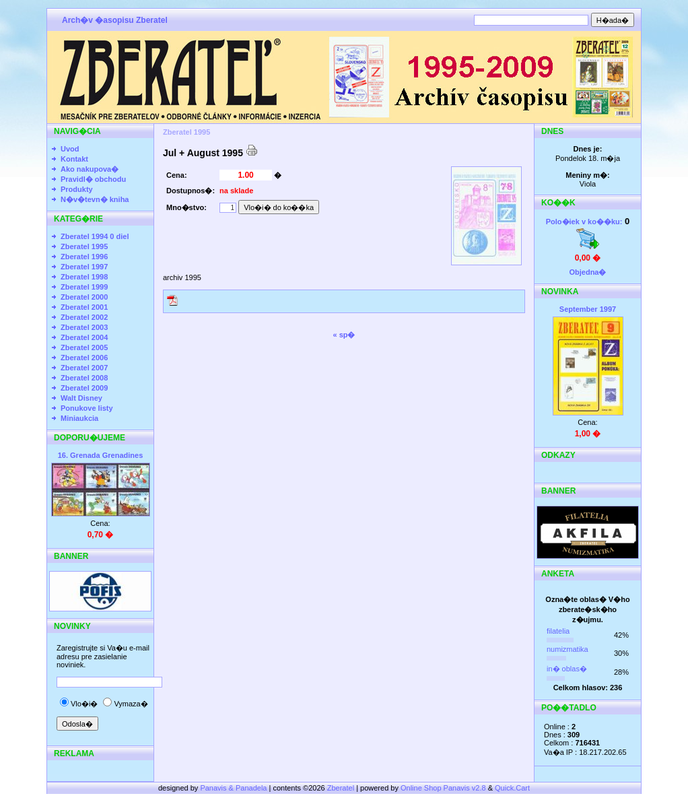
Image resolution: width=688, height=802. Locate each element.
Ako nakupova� (89, 169)
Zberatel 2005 (84, 347)
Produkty (77, 189)
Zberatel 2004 (84, 337)
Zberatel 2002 (84, 317)
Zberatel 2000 (84, 297)
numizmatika (567, 649)
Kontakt (74, 159)
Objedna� (587, 272)
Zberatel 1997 (84, 267)
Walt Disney (81, 398)
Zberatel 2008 (84, 378)
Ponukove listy (87, 408)
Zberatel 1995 (84, 246)
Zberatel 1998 (84, 277)
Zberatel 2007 (84, 368)
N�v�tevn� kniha (95, 199)
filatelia (558, 631)
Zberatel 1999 (84, 287)
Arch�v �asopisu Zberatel (115, 20)
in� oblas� (567, 669)
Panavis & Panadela (234, 788)
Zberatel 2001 (84, 307)
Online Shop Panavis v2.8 (443, 788)
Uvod (70, 149)
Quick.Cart (512, 788)
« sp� (344, 335)
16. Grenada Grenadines (100, 455)
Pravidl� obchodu (93, 179)
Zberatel (340, 788)
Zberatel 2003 (84, 327)
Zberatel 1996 (84, 257)
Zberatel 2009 (84, 388)
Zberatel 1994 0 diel (95, 236)
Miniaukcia (79, 418)
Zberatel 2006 (84, 358)
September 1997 (587, 309)
